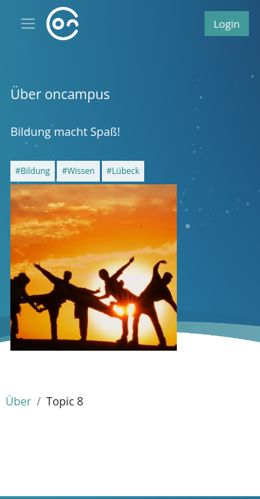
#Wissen (78, 171)
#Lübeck (123, 171)
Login (227, 23)
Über (18, 401)
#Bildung (32, 171)
